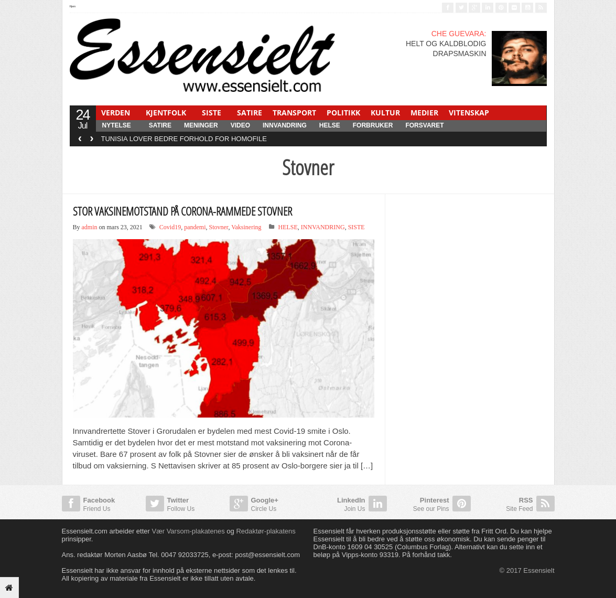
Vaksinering (246, 227)
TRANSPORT (294, 113)
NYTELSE (116, 125)
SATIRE (249, 113)
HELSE (329, 125)
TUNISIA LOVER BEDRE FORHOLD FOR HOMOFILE (184, 139)
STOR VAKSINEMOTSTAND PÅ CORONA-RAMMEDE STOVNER (182, 211)
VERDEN (115, 113)
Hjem (73, 6)
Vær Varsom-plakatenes (188, 531)
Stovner (219, 227)
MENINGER (201, 125)
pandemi (195, 227)
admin (90, 227)
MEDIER (424, 113)
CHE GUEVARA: (459, 33)
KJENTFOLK (166, 113)
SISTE (211, 113)
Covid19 (170, 227)
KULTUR (385, 113)
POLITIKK (343, 113)
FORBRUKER (373, 125)
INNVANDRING (285, 125)
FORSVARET (424, 125)
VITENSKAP (469, 113)
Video (240, 125)
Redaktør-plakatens (265, 531)
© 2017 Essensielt (527, 570)
